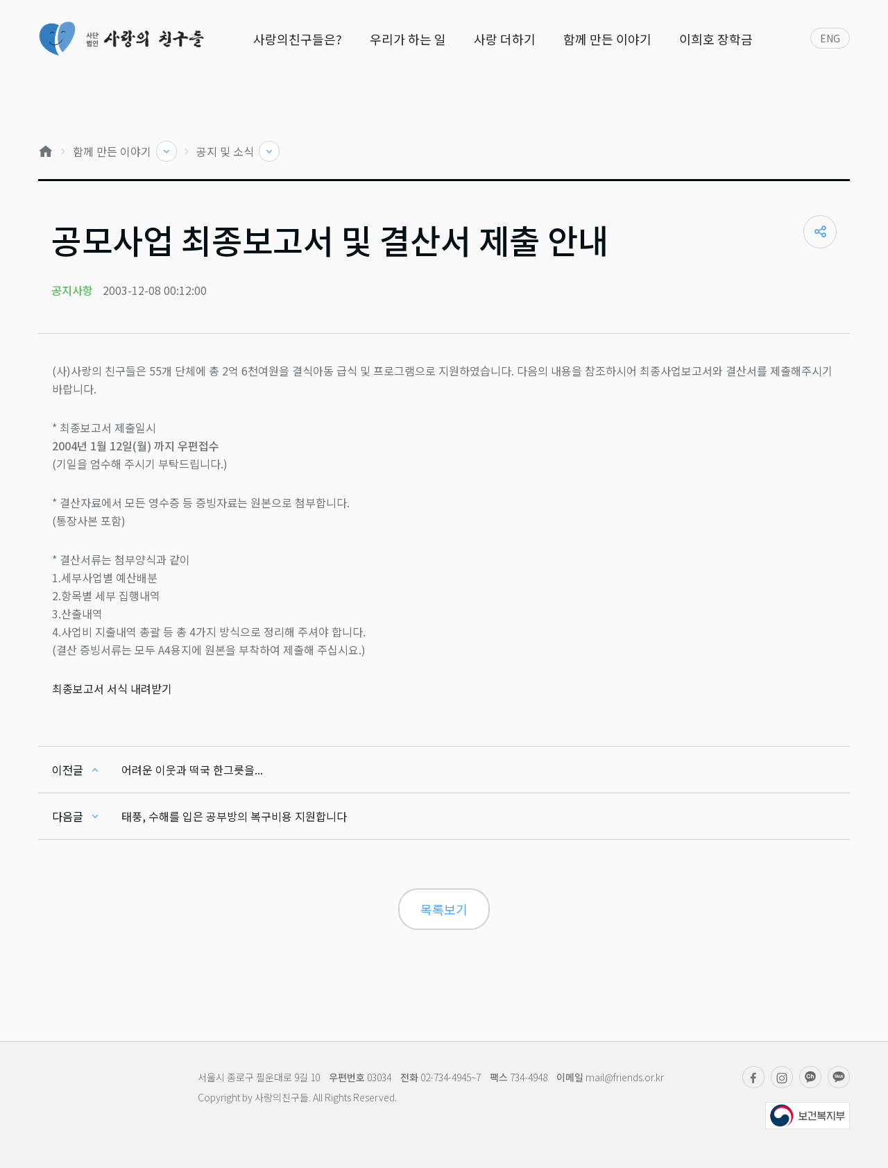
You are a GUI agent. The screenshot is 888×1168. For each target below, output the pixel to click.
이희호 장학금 (716, 39)
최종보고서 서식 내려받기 (112, 688)
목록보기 (444, 909)
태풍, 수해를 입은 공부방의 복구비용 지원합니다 (234, 816)
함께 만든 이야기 (607, 39)
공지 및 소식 (226, 151)
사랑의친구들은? (297, 39)
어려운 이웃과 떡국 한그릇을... (192, 769)
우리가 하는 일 (408, 39)
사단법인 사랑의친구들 (121, 38)
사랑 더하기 (505, 39)
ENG (830, 38)
